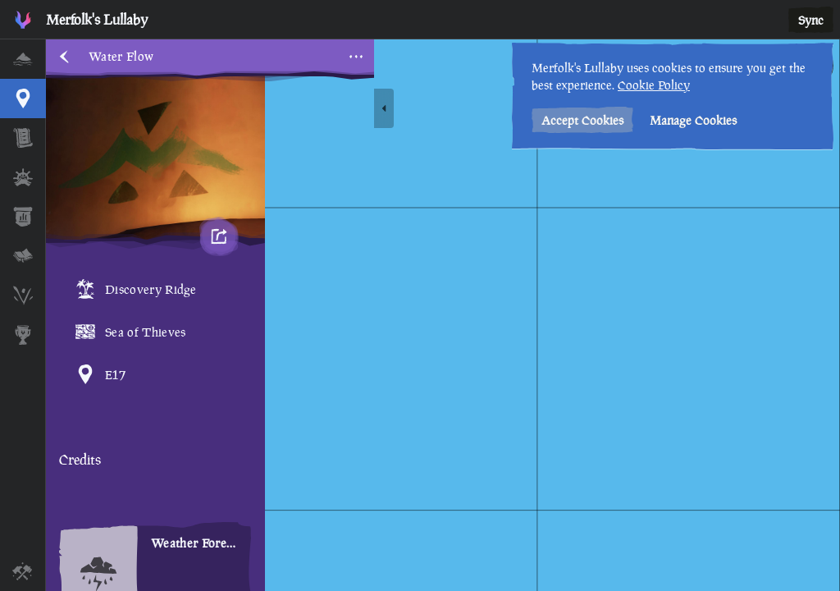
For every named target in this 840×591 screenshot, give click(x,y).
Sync (811, 20)
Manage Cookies (693, 120)
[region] (443, 315)
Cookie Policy (654, 85)
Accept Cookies (582, 120)
